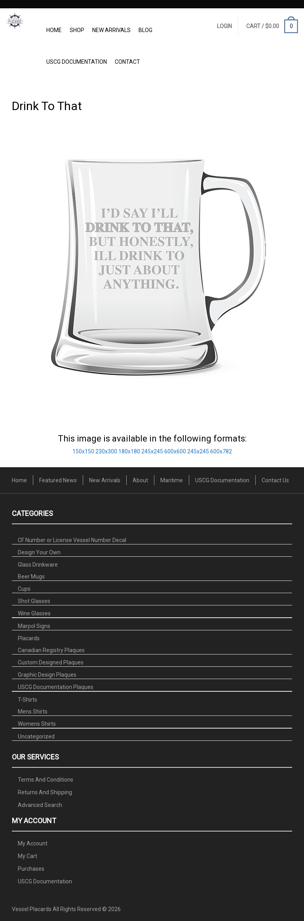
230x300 (106, 451)
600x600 (175, 451)
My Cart (27, 856)
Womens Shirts (37, 724)
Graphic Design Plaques (47, 675)
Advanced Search (40, 805)
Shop (77, 30)
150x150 (83, 451)
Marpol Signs (34, 626)
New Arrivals (111, 30)
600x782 (221, 451)
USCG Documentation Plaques (55, 687)
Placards (29, 638)
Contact (127, 62)
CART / (272, 26)
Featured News (58, 480)
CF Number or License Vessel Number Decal (72, 540)
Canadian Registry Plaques (51, 650)
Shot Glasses (34, 601)
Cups (24, 589)
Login (224, 26)
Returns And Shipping (45, 792)
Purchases (31, 869)
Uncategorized (36, 736)
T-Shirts (27, 699)
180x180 (129, 451)
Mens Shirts (33, 711)
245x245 (152, 451)
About (140, 480)
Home (54, 30)
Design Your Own (39, 552)
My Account (33, 843)
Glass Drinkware (38, 564)
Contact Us (275, 480)
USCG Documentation (76, 62)
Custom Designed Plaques (51, 662)
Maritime (171, 480)
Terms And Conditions (45, 779)
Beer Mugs (31, 576)
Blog (145, 30)
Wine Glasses (34, 613)
